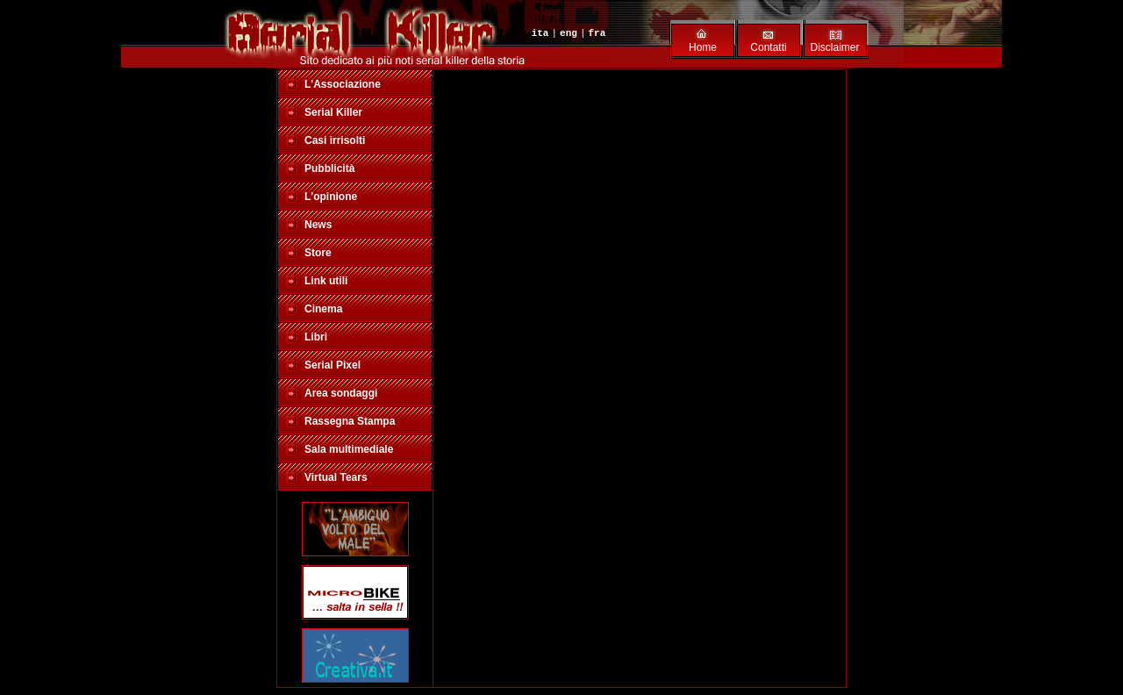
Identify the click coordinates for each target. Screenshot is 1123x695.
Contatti (768, 47)
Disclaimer (834, 47)
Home (703, 47)
